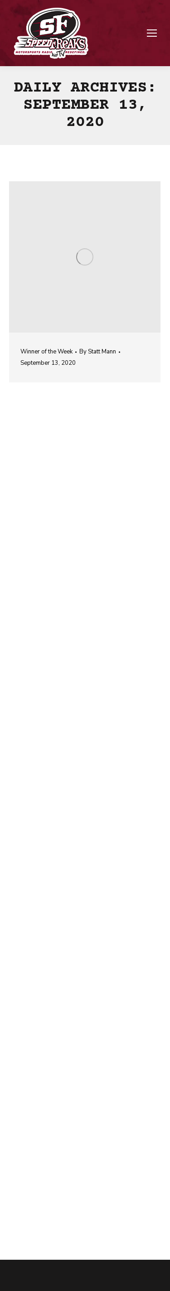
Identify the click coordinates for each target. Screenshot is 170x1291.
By (97, 352)
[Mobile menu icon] (152, 33)
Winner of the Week (46, 352)
